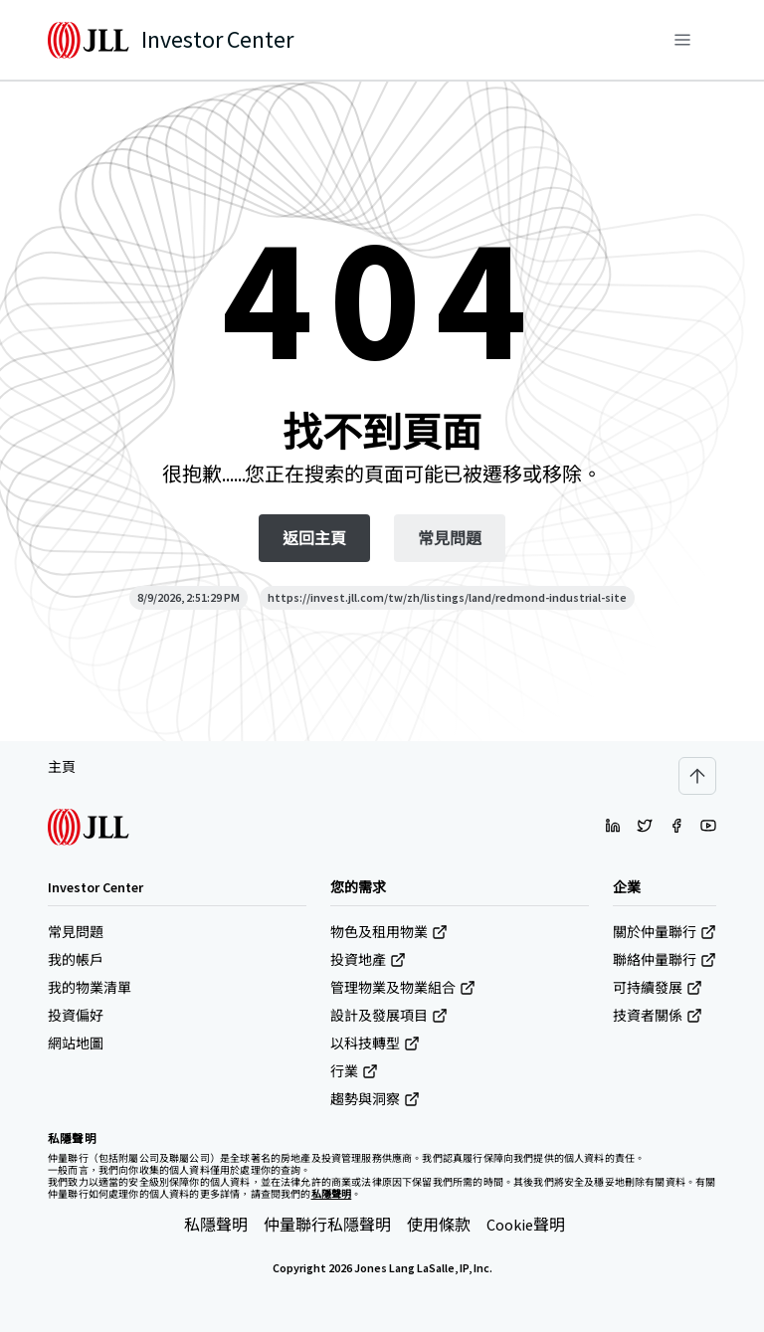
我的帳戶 (75, 960)
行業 (354, 1071)
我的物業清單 (89, 988)
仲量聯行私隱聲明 (327, 1225)
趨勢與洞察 (375, 1099)
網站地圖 (75, 1043)
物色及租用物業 (389, 932)
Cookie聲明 (525, 1225)
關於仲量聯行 (664, 932)
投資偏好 (75, 1016)
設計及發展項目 (389, 1016)
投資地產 (368, 960)
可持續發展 (657, 988)
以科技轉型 (375, 1043)
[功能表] (682, 40)
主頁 (62, 767)
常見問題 (75, 932)
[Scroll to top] (697, 776)
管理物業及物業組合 (403, 988)
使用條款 (439, 1225)
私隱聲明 (216, 1225)
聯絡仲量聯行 (664, 960)
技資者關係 (657, 1016)
